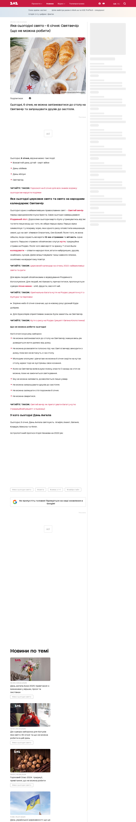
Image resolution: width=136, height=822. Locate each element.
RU (119, 4)
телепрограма (76, 3)
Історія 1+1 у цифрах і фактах (41, 14)
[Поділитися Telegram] (26, 98)
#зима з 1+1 (55, 489)
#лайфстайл (73, 489)
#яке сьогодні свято (21, 489)
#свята (40, 489)
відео (61, 3)
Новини (50, 3)
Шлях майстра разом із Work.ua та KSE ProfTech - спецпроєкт (78, 10)
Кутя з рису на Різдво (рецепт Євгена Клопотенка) (57, 320)
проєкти (37, 3)
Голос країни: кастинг (38, 10)
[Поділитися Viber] (34, 98)
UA (114, 4)
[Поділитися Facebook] (30, 98)
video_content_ (48, 459)
